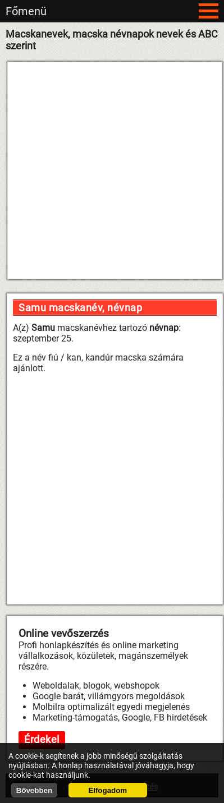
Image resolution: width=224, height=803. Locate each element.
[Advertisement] (108, 170)
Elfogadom (107, 790)
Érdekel (42, 739)
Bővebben (34, 790)
